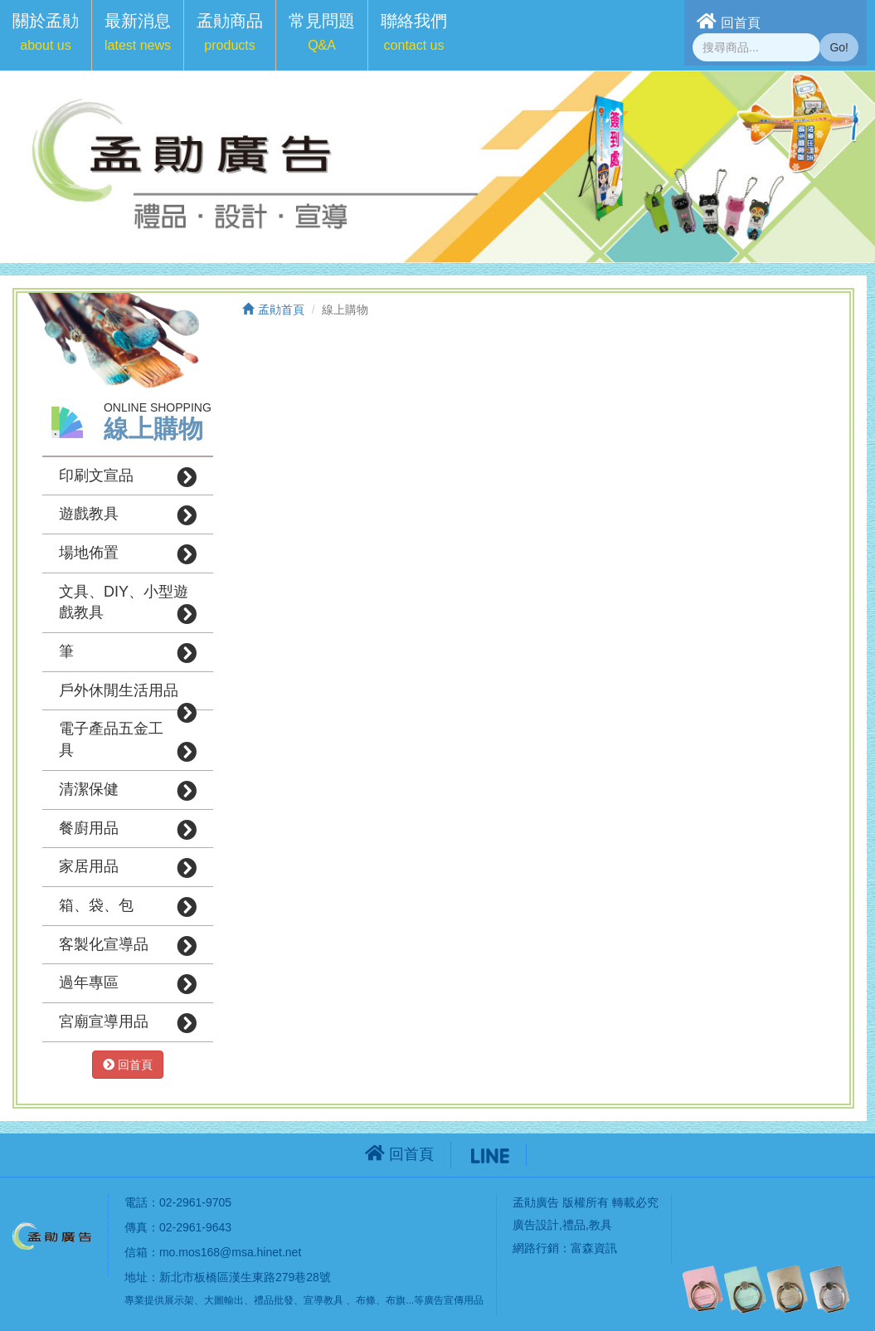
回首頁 (729, 21)
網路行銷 (536, 1248)
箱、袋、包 (128, 907)
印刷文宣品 (128, 477)
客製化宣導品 (128, 946)
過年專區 (128, 984)
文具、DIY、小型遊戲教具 (128, 604)
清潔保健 (128, 791)
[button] (45, 35)
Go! (838, 47)
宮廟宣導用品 (128, 1023)
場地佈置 (128, 554)
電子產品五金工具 (128, 741)
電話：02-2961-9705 (177, 1202)
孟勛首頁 (273, 309)
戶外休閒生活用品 (128, 696)
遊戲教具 (128, 515)
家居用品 (128, 868)
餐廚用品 (128, 830)
